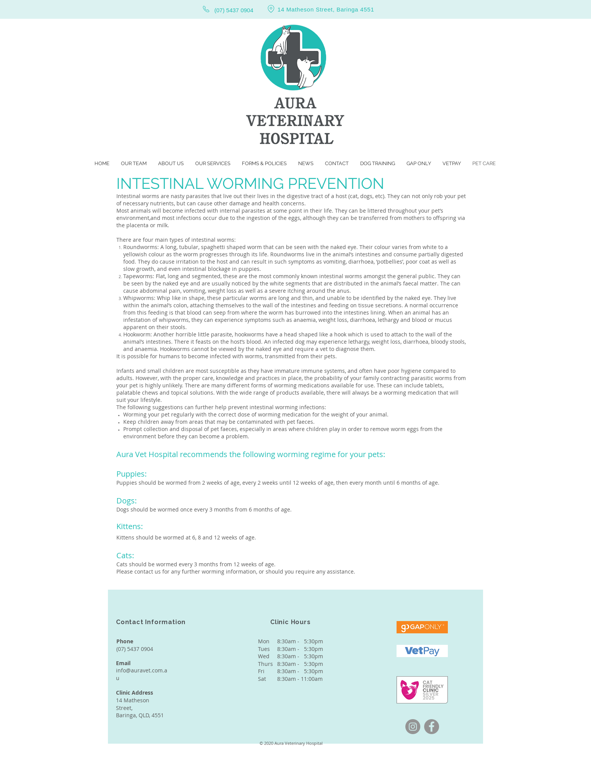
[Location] (271, 9)
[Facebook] (431, 726)
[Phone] (206, 9)
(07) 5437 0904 (233, 10)
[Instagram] (412, 726)
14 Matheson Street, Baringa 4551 (326, 9)
